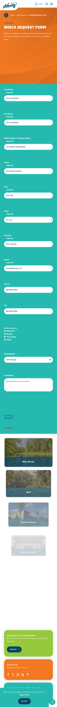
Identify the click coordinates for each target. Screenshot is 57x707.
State (6, 211)
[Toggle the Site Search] (46, 3)
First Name (8, 90)
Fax (5, 305)
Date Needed (9, 354)
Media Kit (10, 331)
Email (6, 260)
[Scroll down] (52, 702)
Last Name (8, 114)
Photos (9, 334)
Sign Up (14, 649)
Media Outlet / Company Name (17, 138)
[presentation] (21, 405)
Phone (7, 284)
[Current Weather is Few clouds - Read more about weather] (39, 4)
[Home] (10, 5)
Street (6, 162)
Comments (8, 375)
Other (8, 340)
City (6, 187)
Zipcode (7, 235)
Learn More (24, 695)
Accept (24, 701)
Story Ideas (11, 337)
